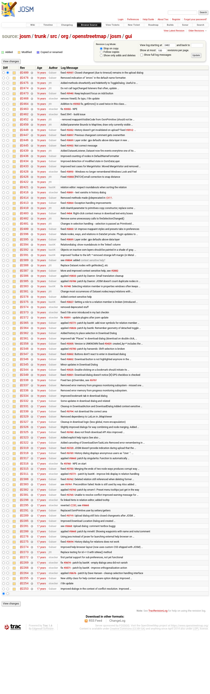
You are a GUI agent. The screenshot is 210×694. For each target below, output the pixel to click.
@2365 (24, 353)
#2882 (114, 294)
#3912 (129, 137)
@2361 (24, 370)
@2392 (24, 271)
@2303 (24, 533)
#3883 (70, 189)
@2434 (24, 172)
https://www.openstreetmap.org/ (190, 687)
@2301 (24, 545)
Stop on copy (109, 48)
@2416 (24, 207)
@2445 (24, 155)
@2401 (24, 242)
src (53, 36)
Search (200, 25)
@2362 (24, 364)
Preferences (133, 19)
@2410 (24, 224)
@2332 (24, 440)
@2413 (24, 219)
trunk (40, 36)
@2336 (24, 428)
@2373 (24, 341)
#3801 (69, 411)
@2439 (24, 160)
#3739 (69, 498)
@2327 (24, 464)
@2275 (24, 597)
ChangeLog (117, 682)
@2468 (24, 102)
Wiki (32, 25)
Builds (170, 25)
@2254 (24, 644)
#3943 (69, 96)
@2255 (24, 638)
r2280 (73, 556)
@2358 (24, 376)
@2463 (24, 114)
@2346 (24, 393)
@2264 (24, 633)
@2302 (24, 539)
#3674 (67, 620)
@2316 (24, 510)
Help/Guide (148, 19)
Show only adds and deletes (118, 55)
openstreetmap (89, 36)
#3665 (85, 556)
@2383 (24, 312)
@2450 (24, 131)
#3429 (107, 376)
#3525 (69, 405)
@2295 (24, 557)
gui (128, 36)
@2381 (24, 318)
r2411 (109, 212)
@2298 (24, 551)
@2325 (24, 475)
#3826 (72, 358)
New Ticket (134, 25)
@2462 (24, 120)
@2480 (24, 73)
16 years (41, 72)
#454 (69, 230)
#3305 (69, 376)
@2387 (24, 294)
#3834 (68, 282)
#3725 (69, 492)
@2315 (24, 516)
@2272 (24, 615)
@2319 (24, 493)
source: (10, 36)
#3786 (72, 306)
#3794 (69, 451)
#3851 (69, 207)
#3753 (69, 516)
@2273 (24, 609)
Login (120, 19)
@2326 (24, 469)
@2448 (24, 137)
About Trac (163, 19)
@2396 (24, 254)
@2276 (24, 592)
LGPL (196, 690)
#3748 (67, 311)
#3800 (69, 247)
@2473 (24, 96)
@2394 (24, 265)
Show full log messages (155, 54)
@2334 (24, 434)
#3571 (67, 626)
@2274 (24, 603)
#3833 (72, 300)
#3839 (69, 148)
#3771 (72, 352)
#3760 (72, 539)
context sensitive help (92, 282)
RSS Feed (95, 682)
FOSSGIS (124, 687)
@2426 (24, 189)
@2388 (24, 289)
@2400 (24, 248)
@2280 (24, 586)
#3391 (67, 347)
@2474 (24, 90)
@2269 (24, 621)
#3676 (72, 632)
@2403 (24, 230)
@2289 (24, 568)
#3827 (69, 329)
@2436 (24, 166)
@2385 (24, 306)
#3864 (69, 218)
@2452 (24, 125)
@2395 (24, 260)
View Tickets (112, 25)
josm (25, 36)
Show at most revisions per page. (164, 50)
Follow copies (109, 51)
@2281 (24, 580)
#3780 (72, 381)
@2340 (24, 411)
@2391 (24, 277)
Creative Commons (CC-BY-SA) (127, 690)
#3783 (69, 475)
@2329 (24, 458)
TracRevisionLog (158, 672)
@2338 (24, 417)
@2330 (24, 452)
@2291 (24, 563)
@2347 (24, 388)
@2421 (24, 201)
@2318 (24, 498)
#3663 (72, 504)
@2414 (24, 213)
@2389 (24, 283)
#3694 (69, 597)
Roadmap (153, 25)
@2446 (24, 149)
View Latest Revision (174, 30)
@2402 (24, 236)
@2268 (24, 627)
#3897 (69, 143)
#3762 (69, 527)
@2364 (24, 359)
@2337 (24, 423)
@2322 (24, 487)
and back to (190, 45)
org (64, 36)
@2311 (24, 522)
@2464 (24, 108)
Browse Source (89, 25)
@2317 (24, 504)
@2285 (24, 574)
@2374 (24, 335)
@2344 (24, 405)
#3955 (76, 107)
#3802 (69, 387)
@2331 (24, 446)
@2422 (24, 195)
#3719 (69, 568)
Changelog (67, 25)
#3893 (69, 183)
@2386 (24, 300)
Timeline (48, 25)
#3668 (68, 580)
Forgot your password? (195, 19)
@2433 (24, 178)
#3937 (69, 72)
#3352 (69, 137)
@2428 (24, 184)
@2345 (24, 399)
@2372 (24, 347)
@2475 (24, 84)
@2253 (24, 650)
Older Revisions (196, 30)
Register (176, 19)
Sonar (185, 25)
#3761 (68, 533)
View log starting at (158, 45)
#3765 (69, 545)
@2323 (24, 481)
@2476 (24, 79)
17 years (41, 440)
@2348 (24, 382)
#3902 (69, 154)
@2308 (24, 528)
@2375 (24, 329)
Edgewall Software (43, 690)
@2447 (24, 143)
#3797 (93, 416)
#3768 (67, 510)
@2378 (24, 324)
